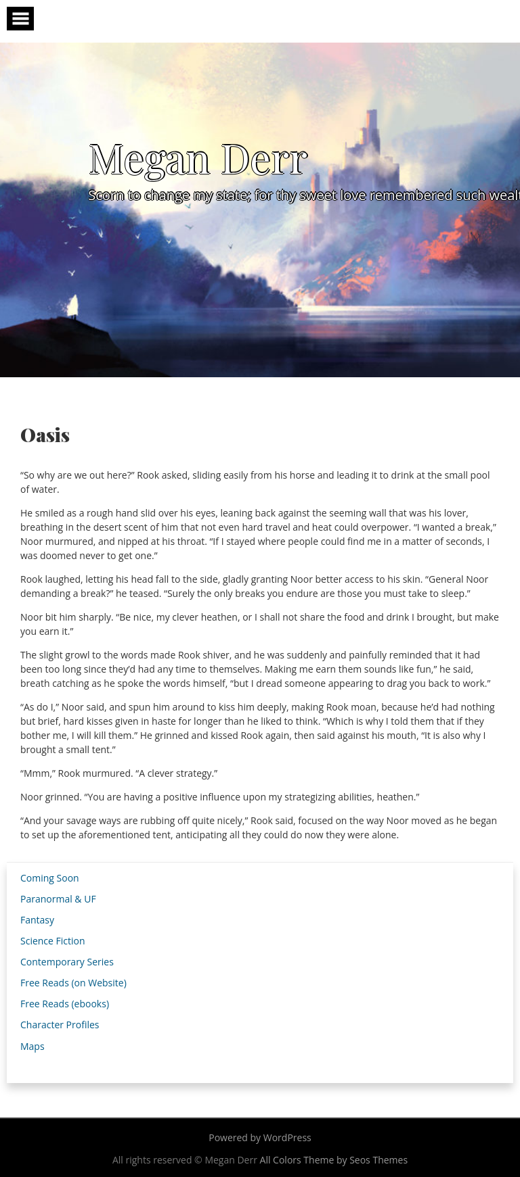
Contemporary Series (67, 961)
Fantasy (37, 919)
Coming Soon (49, 877)
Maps (32, 1046)
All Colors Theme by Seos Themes (334, 1159)
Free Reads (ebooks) (64, 1003)
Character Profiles (59, 1024)
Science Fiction (52, 940)
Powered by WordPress (260, 1137)
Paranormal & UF (58, 898)
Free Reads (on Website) (73, 982)
